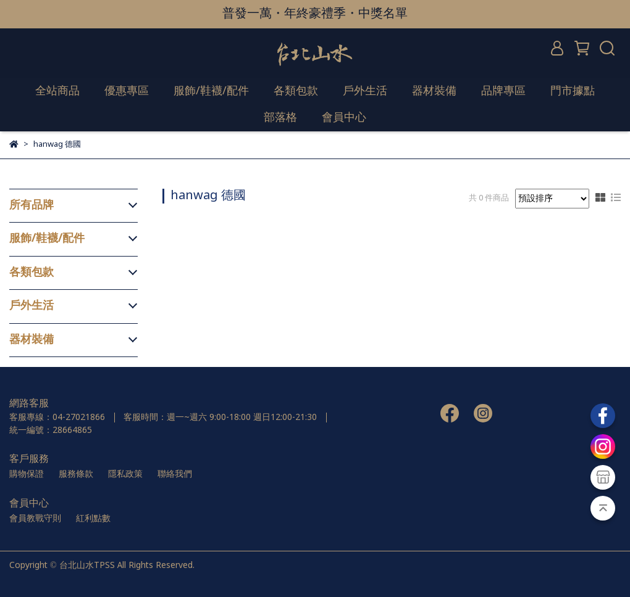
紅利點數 (93, 518)
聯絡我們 (175, 474)
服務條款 (76, 474)
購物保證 (26, 474)
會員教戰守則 (35, 518)
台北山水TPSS (87, 565)
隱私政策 (125, 474)
